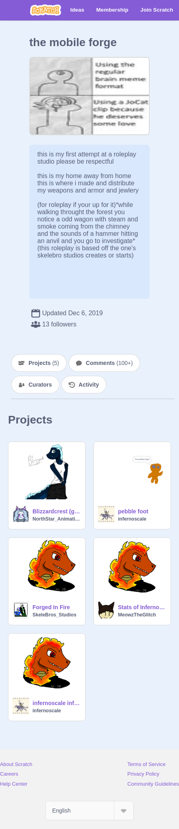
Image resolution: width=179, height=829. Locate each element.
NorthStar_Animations (56, 519)
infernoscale (132, 519)
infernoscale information (56, 703)
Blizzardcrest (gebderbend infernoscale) (56, 511)
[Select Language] (89, 810)
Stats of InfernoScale (142, 607)
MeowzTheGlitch (137, 615)
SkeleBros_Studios (54, 615)
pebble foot (133, 511)
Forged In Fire (51, 607)
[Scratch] (45, 10)
